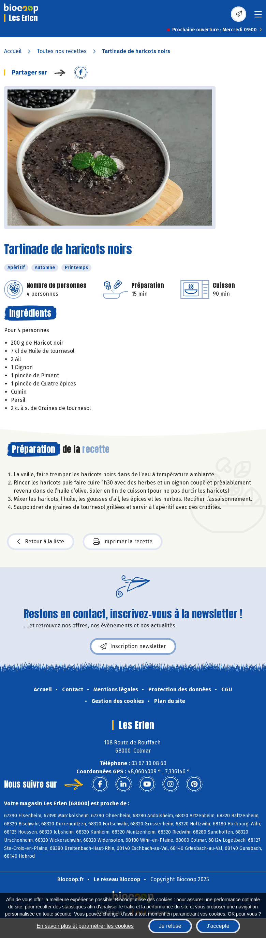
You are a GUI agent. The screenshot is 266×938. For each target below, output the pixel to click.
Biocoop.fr (70, 879)
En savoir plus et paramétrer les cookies (85, 926)
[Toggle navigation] (258, 16)
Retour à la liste (40, 541)
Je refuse (170, 926)
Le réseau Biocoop (117, 879)
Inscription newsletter (133, 646)
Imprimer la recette (122, 541)
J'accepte (218, 926)
